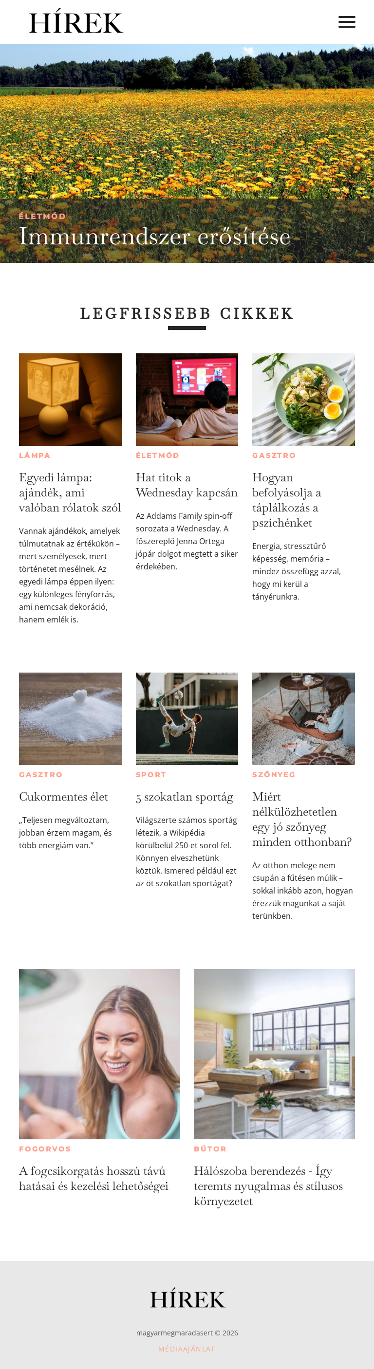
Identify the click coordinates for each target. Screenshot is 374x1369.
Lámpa (35, 455)
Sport (151, 774)
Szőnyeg (274, 774)
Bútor (210, 1149)
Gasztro (274, 455)
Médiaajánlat (187, 1348)
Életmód (42, 216)
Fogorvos (45, 1149)
